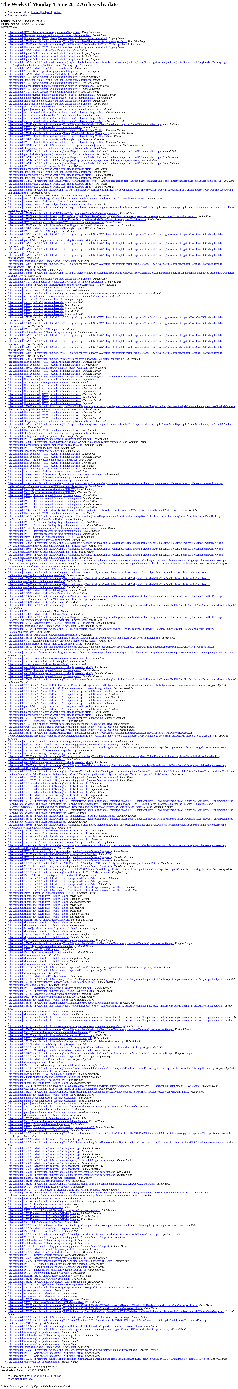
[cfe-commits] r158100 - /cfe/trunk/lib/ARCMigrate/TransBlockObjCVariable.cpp (51, 622)
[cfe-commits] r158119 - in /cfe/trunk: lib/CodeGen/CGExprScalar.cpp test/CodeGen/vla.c (56, 700)
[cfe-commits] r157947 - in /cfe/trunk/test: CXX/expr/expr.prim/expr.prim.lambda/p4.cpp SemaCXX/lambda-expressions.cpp (74, 160)
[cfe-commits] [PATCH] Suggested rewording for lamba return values (45, 106)
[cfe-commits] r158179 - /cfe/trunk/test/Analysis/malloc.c (38, 976)
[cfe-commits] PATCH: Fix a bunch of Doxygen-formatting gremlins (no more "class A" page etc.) (60, 723)
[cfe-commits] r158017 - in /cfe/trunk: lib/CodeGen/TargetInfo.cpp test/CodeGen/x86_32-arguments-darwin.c (66, 358)
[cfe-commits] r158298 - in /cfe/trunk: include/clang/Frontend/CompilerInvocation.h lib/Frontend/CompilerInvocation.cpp (73, 1349)
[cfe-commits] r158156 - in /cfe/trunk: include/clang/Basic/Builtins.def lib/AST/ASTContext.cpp (59, 872)
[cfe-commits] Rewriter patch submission (30, 1290)
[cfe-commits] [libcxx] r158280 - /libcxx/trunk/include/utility (40, 1275)
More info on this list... (20, 15)
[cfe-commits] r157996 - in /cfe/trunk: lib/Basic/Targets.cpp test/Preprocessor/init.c (52, 284)
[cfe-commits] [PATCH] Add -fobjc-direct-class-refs (36, 287)
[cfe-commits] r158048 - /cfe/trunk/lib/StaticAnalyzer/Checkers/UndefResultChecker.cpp (55, 474)
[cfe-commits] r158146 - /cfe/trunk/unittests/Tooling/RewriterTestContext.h (48, 795)
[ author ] (57, 12)
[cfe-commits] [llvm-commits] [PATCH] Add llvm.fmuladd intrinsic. (44, 361)
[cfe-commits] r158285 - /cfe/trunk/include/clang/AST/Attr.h (40, 1299)
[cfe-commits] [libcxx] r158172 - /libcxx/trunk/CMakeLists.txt (41, 919)
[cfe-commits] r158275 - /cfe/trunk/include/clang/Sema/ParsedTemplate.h (47, 1257)
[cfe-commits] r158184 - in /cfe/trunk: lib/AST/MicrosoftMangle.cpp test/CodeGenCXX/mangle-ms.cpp (63, 1002)
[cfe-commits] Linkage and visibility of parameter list (36, 436)
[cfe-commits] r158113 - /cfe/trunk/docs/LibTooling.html (38, 661)
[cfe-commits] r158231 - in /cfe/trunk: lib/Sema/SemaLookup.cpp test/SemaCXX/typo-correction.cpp (62, 1160)
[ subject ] (46, 12)
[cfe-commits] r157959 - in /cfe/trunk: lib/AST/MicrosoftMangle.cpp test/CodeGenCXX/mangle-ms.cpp (63, 213)
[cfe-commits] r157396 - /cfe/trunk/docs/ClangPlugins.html (39, 50)
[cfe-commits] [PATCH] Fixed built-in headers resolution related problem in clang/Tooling (56, 112)
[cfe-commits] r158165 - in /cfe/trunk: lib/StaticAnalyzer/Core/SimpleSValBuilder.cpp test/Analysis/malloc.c (66, 887)
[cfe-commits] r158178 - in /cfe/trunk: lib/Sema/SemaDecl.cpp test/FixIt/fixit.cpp (51, 970)
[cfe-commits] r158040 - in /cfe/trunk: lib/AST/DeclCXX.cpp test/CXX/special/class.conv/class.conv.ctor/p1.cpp (68, 441)
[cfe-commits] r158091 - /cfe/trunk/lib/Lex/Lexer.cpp (36, 602)
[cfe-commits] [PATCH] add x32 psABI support (33, 231)
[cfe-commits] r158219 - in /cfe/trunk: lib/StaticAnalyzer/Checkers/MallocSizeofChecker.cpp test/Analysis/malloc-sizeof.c (73, 1106)
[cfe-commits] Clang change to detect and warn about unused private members (49, 35)
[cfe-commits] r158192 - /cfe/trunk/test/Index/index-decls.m (40, 1059)
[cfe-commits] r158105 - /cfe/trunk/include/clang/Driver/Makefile (43, 634)
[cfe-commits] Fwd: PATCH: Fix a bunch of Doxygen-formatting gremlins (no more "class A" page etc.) (63, 726)
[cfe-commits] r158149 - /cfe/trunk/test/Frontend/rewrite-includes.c (44, 798)
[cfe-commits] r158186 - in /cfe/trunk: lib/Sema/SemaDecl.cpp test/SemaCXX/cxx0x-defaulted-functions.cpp (66, 1041)
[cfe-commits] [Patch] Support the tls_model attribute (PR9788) (42, 489)
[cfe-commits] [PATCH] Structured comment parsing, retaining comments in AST (51, 1127)
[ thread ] (36, 12)
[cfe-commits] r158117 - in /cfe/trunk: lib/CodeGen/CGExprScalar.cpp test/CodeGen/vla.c (56, 691)
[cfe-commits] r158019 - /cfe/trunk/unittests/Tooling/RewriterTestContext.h (48, 367)
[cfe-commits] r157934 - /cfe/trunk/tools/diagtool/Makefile (39, 74)
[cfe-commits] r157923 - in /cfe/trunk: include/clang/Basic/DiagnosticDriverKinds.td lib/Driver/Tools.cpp (64, 44)
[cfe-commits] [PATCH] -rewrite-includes (30, 447)
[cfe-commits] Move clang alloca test (28, 955)
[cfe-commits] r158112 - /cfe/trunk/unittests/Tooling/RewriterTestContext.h (48, 658)
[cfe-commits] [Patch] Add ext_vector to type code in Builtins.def (43, 459)
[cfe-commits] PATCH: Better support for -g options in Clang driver (44, 32)
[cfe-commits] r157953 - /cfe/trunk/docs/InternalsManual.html (41, 201)
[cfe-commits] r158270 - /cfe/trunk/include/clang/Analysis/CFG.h (43, 1249)
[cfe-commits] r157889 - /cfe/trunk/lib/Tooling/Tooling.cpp (39, 477)
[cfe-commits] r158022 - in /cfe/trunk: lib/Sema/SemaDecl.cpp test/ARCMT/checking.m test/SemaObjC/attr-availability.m (73, 376)
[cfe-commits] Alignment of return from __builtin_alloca (38, 895)
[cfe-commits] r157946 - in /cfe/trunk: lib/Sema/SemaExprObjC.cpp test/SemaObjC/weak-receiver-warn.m (64, 145)
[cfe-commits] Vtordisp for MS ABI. (27, 269)
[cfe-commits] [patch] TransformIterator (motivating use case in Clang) (46, 444)
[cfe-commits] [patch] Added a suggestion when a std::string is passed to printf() (50, 168)
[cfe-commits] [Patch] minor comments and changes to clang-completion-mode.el (51, 940)
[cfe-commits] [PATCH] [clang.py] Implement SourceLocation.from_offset (48, 1266)
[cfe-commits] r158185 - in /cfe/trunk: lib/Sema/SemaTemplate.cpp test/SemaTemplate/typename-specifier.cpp (66, 1026)
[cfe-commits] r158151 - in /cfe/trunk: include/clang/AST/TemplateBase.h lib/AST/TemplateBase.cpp (62, 815)
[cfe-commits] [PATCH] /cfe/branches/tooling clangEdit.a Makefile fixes (46, 522)
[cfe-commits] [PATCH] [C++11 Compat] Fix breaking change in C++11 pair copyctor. (54, 1189)
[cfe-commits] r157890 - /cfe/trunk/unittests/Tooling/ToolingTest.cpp (44, 139)
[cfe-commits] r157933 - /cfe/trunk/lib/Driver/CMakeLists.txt (40, 68)
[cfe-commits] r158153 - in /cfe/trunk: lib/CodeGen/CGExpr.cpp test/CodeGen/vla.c (52, 836)
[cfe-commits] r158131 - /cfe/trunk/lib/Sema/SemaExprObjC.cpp (42, 750)
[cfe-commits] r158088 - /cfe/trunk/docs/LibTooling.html (38, 590)
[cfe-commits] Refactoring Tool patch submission (34, 1293)
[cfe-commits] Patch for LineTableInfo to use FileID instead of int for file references (52, 1088)
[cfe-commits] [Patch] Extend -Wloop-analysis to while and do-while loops (48, 1032)
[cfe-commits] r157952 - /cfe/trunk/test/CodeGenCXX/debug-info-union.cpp (48, 195)
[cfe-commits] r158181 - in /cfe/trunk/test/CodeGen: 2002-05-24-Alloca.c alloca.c (51, 982)
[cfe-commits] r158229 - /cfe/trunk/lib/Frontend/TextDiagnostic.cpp (44, 1139)
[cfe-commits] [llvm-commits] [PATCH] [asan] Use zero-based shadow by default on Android (57, 38)
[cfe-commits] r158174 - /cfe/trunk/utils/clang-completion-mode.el (43, 934)
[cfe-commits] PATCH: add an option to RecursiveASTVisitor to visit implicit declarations (56, 222)
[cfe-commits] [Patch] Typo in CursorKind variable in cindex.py (42, 946)
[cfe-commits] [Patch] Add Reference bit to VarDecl (35, 1204)
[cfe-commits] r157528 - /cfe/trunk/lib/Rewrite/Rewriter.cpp (40, 480)
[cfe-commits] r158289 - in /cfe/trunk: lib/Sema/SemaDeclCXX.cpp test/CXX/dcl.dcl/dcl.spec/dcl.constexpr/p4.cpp (69, 1317)
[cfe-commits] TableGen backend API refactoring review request (42, 260)
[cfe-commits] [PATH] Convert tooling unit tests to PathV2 (39, 382)
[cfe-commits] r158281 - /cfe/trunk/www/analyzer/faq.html (39, 1278)
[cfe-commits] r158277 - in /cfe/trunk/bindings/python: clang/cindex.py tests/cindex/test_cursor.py (60, 1260)
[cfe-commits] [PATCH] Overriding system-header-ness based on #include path (50, 439)
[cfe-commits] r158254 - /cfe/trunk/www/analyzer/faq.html (39, 1228)
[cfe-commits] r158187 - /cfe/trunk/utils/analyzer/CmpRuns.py (41, 1044)
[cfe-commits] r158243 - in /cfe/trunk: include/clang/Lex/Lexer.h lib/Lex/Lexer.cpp (52, 1201)
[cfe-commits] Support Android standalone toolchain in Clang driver (44, 53)
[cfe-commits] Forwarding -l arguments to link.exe (35, 1071)
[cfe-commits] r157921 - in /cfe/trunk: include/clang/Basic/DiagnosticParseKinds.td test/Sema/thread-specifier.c (67, 41)
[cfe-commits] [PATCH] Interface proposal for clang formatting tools (44, 495)
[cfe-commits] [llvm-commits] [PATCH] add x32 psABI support (42, 1073)
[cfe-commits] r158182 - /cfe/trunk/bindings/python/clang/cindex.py (44, 993)
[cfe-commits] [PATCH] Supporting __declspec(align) (37, 166)
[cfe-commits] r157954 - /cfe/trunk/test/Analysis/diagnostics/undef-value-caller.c (51, 204)
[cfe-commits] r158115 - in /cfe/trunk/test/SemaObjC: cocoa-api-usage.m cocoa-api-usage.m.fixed (60, 688)
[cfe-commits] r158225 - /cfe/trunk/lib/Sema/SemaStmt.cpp (39, 1118)
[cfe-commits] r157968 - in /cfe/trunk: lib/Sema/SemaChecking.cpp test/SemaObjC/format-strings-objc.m (64, 225)
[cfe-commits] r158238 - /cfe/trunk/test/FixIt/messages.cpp (39, 1180)
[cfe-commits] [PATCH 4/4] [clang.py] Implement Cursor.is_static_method (48, 1263)
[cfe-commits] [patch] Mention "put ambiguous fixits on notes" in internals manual (52, 85)
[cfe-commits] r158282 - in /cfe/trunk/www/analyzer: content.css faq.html (47, 1281)
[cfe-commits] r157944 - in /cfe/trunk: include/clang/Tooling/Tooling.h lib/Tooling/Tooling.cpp (58, 133)
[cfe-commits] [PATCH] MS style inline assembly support (39, 1109)
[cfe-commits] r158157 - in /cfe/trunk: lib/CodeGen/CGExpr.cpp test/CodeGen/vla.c (52, 878)
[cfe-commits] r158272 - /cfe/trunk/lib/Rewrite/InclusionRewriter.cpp (45, 1252)
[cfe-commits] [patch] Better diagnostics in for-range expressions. (43, 1097)
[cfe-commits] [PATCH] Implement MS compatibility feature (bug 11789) (47, 1269)
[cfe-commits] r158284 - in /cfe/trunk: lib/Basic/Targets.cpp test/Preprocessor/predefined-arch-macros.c (63, 1287)
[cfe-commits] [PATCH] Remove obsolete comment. (36, 1254)
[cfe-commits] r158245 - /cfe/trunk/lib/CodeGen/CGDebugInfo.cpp (44, 1213)
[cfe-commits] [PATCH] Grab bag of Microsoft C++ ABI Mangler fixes (46, 1284)
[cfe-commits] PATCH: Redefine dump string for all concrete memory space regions (52, 528)
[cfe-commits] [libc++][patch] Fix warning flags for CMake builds (43, 928)
